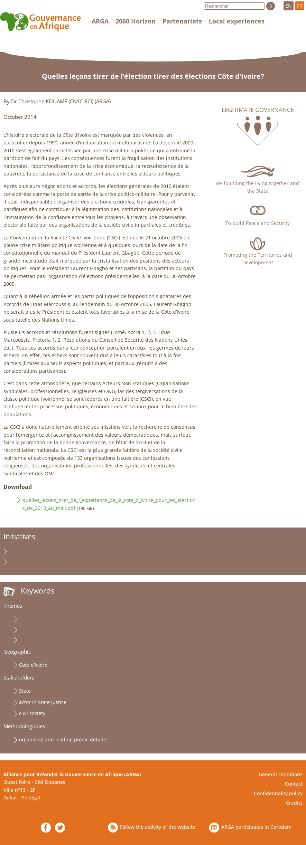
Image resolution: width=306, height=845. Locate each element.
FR (300, 5)
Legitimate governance (258, 110)
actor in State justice (42, 702)
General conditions (281, 774)
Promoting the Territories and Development (257, 258)
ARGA (100, 21)
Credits (294, 802)
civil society (32, 713)
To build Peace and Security (257, 223)
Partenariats (182, 21)
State (25, 690)
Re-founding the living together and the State (257, 187)
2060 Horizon (135, 21)
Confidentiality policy (278, 793)
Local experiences (237, 21)
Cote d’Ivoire (33, 665)
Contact (294, 783)
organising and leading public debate (62, 739)
